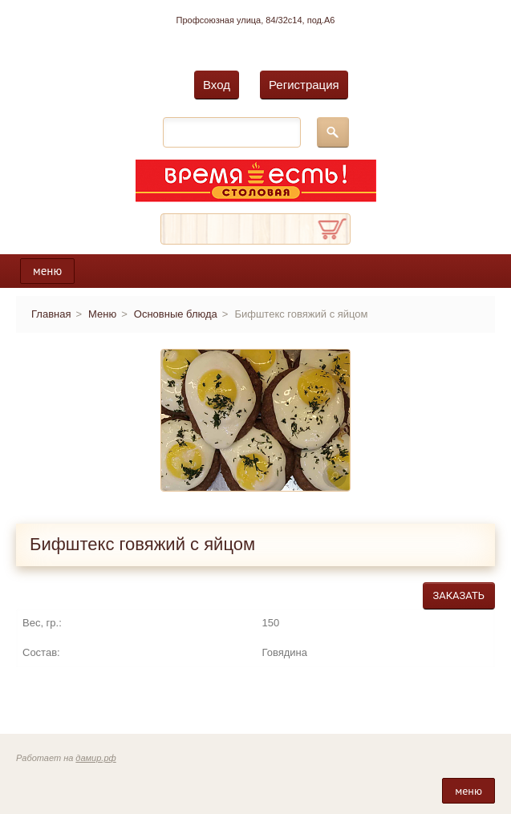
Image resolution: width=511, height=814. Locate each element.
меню (47, 270)
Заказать (459, 595)
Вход (216, 84)
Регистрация (304, 84)
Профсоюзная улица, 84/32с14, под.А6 (255, 20)
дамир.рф (95, 758)
